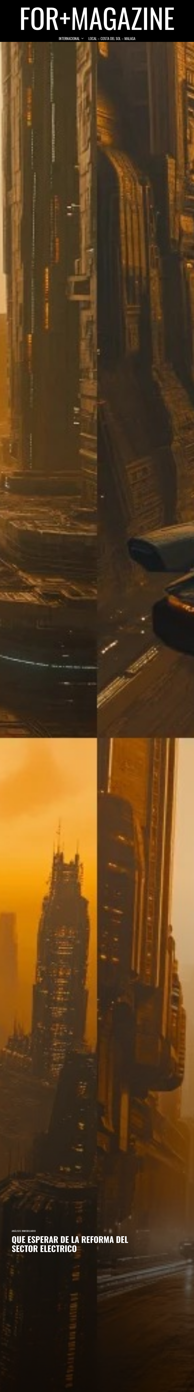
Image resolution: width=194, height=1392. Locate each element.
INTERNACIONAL (69, 38)
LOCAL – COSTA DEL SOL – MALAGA (111, 38)
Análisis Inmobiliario (24, 1231)
